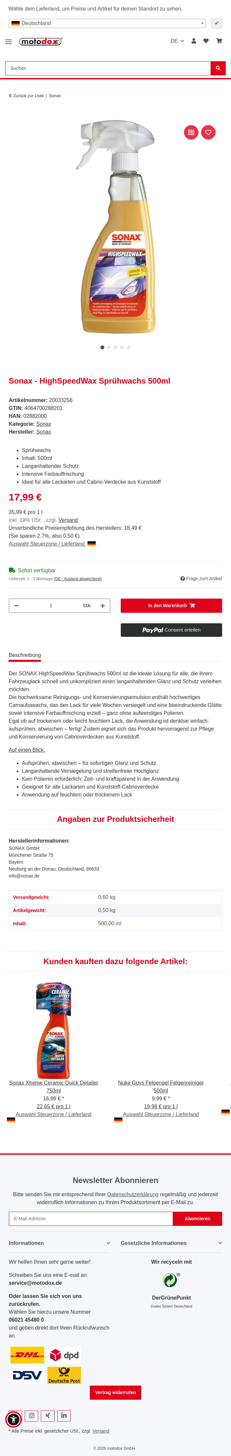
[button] (194, 41)
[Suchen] (218, 68)
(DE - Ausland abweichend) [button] (78, 579)
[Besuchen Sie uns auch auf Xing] (47, 1416)
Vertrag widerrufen (115, 1392)
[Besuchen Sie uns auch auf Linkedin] (64, 1416)
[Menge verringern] (16, 605)
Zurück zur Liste (28, 95)
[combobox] (107, 23)
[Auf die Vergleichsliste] (191, 132)
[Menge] (50, 605)
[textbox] (107, 23)
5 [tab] (129, 347)
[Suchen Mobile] (108, 68)
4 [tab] (122, 347)
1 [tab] (102, 347)
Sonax (43, 424)
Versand (68, 520)
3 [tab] (115, 347)
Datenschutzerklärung (133, 1194)
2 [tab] (109, 347)
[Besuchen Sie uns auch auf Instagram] (31, 1416)
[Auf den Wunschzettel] (208, 132)
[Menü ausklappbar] (8, 39)
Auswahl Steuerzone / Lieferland (52, 544)
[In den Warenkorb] (14, 116)
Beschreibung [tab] (25, 655)
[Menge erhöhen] (102, 605)
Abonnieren (198, 1218)
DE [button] (174, 41)
